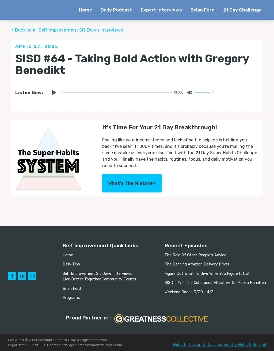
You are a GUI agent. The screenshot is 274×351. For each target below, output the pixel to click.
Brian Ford (203, 10)
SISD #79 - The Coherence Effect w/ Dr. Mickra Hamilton (215, 282)
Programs (71, 297)
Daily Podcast (116, 10)
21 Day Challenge (242, 10)
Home (85, 10)
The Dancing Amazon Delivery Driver (197, 264)
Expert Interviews (161, 10)
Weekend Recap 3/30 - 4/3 (189, 292)
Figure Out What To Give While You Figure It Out (207, 273)
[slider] (116, 92)
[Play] (54, 92)
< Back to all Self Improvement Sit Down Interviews (67, 30)
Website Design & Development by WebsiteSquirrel (219, 344)
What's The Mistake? (132, 183)
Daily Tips (71, 264)
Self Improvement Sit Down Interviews (97, 273)
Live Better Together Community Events (99, 279)
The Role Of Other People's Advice (195, 255)
